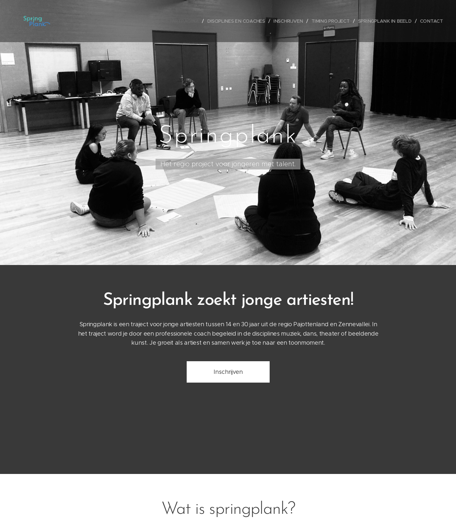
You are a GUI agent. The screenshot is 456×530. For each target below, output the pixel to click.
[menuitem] (186, 21)
